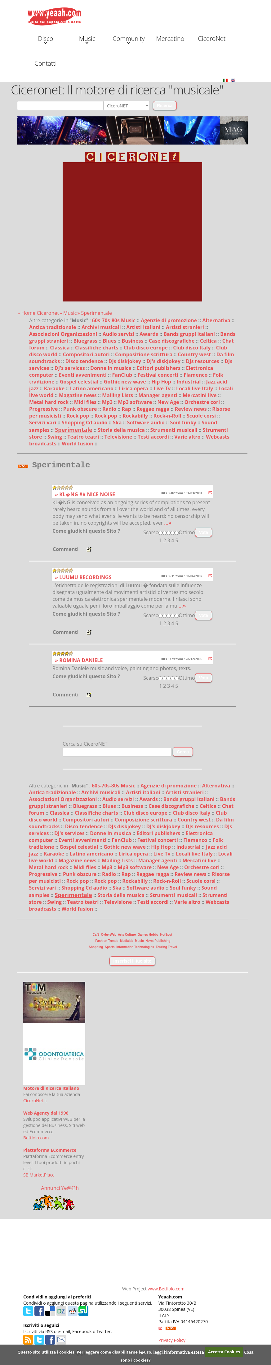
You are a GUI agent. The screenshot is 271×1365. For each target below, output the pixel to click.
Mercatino (170, 38)
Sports (110, 949)
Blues (110, 340)
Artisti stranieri (185, 327)
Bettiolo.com (36, 1139)
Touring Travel (166, 949)
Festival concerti (159, 374)
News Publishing (157, 942)
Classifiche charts (97, 347)
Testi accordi (154, 436)
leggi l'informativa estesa (178, 1351)
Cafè (96, 936)
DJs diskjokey (126, 361)
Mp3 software (135, 402)
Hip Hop (161, 381)
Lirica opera (134, 388)
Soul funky (184, 422)
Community (128, 39)
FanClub (122, 374)
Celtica (209, 340)
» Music (68, 313)
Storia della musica (122, 430)
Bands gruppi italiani (189, 334)
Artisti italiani (144, 327)
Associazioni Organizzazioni (63, 334)
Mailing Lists (118, 395)
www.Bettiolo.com (166, 1291)
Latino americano (92, 388)
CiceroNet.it (35, 1102)
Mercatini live (200, 395)
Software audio (146, 422)
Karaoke (55, 388)
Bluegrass (86, 340)
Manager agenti (159, 395)
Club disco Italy (192, 347)
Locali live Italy (195, 388)
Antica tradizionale (53, 327)
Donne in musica (111, 368)
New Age (169, 402)
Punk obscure (80, 408)
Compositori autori (87, 354)
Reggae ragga (153, 408)
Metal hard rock (49, 402)
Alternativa (217, 320)
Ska (118, 422)
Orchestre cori (202, 402)
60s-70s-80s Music (114, 320)
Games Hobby (148, 936)
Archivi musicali (102, 327)
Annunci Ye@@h (60, 1189)
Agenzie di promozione (169, 320)
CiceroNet (211, 38)
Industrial (189, 381)
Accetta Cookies (224, 1351)
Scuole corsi (202, 415)
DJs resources (203, 361)
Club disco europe (146, 347)
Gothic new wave (125, 381)
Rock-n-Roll (168, 415)
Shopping (96, 949)
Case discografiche (172, 340)
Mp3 (108, 402)
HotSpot (166, 936)
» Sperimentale (95, 313)
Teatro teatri (83, 436)
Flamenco (196, 374)
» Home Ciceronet (38, 313)
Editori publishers (159, 368)
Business (133, 340)
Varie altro (188, 436)
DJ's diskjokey (164, 361)
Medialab (126, 942)
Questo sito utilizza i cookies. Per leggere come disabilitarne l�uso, (84, 1351)
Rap (127, 408)
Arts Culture (127, 936)
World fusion (78, 443)
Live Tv (162, 388)
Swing (55, 436)
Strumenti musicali (174, 430)
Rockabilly (135, 415)
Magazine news (78, 395)
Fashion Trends (107, 942)
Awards (149, 334)
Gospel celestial (80, 381)
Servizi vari (43, 422)
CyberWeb (108, 936)
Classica (60, 347)
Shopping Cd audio (85, 422)
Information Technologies (135, 949)
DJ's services (70, 368)
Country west (195, 354)
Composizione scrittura (144, 354)
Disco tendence (84, 361)
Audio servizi (119, 334)
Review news (191, 408)
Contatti (45, 63)
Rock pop (78, 415)
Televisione (119, 436)
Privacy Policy (171, 1342)
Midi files (86, 402)
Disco (45, 39)
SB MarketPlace (39, 1177)
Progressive (44, 408)
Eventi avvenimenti (83, 374)
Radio (110, 408)
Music (87, 39)
